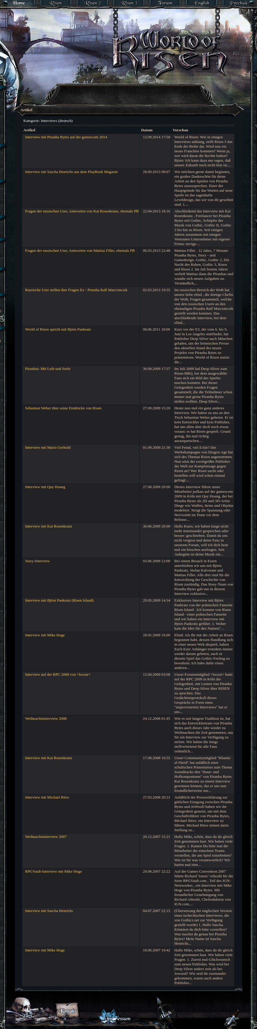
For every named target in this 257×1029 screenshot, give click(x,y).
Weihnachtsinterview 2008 (46, 718)
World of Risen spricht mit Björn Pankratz (58, 329)
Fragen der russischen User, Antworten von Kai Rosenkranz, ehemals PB (82, 211)
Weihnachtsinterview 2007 (46, 836)
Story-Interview (37, 561)
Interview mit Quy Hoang (45, 487)
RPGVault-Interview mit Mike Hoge (53, 871)
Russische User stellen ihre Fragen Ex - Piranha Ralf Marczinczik (76, 290)
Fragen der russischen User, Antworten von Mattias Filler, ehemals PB (80, 250)
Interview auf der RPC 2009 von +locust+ (58, 674)
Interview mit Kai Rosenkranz (48, 526)
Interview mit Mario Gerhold (47, 447)
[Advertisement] (115, 118)
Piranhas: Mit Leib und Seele (47, 368)
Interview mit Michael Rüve (47, 797)
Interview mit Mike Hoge (45, 635)
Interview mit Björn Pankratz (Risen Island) (59, 600)
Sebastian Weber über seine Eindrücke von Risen (63, 408)
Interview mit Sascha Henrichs (49, 911)
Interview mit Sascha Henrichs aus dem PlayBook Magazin (71, 172)
